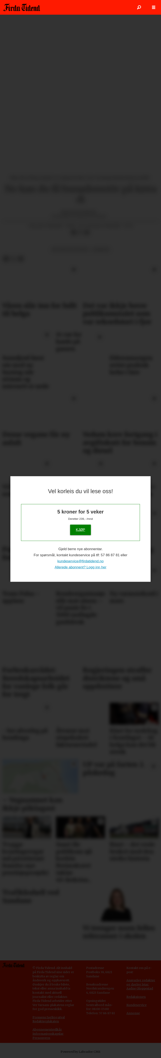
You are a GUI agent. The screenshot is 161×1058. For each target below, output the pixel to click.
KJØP (80, 530)
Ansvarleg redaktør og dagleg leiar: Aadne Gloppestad (140, 984)
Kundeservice (136, 1005)
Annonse (133, 1013)
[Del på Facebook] (73, 232)
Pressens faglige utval (48, 1017)
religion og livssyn (70, 249)
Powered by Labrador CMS (80, 1052)
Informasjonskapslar (48, 1034)
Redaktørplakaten (45, 1021)
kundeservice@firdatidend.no (80, 561)
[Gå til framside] (21, 7)
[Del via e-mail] (87, 232)
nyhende (101, 249)
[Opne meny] (154, 7)
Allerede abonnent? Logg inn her (80, 567)
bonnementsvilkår (48, 1029)
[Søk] (139, 7)
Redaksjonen (136, 997)
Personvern (41, 1038)
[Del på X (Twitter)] (80, 232)
